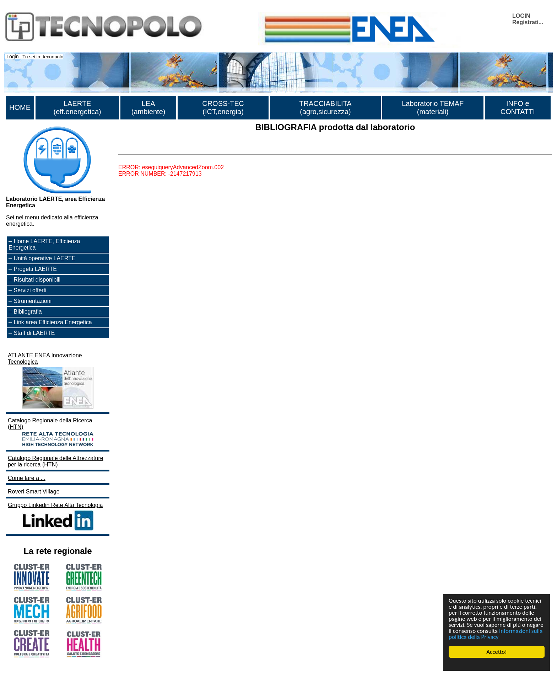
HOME (20, 107)
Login (12, 56)
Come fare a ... (26, 478)
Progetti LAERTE (35, 269)
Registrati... (527, 22)
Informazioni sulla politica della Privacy (495, 634)
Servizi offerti (29, 290)
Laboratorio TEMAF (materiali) (433, 108)
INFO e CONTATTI (518, 108)
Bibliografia (27, 312)
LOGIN (521, 16)
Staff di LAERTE (34, 333)
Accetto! (496, 652)
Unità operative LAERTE (44, 258)
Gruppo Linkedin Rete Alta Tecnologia (55, 517)
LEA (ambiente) (148, 108)
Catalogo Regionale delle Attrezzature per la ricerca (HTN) (55, 461)
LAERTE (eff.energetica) (77, 108)
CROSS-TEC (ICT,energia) (223, 108)
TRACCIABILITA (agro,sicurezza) (325, 108)
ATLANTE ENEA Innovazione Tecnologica (51, 381)
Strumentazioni (32, 301)
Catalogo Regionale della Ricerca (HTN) (51, 432)
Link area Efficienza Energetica (52, 322)
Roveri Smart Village (34, 492)
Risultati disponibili (36, 280)
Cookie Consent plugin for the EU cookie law (496, 664)
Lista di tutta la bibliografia (151, 148)
